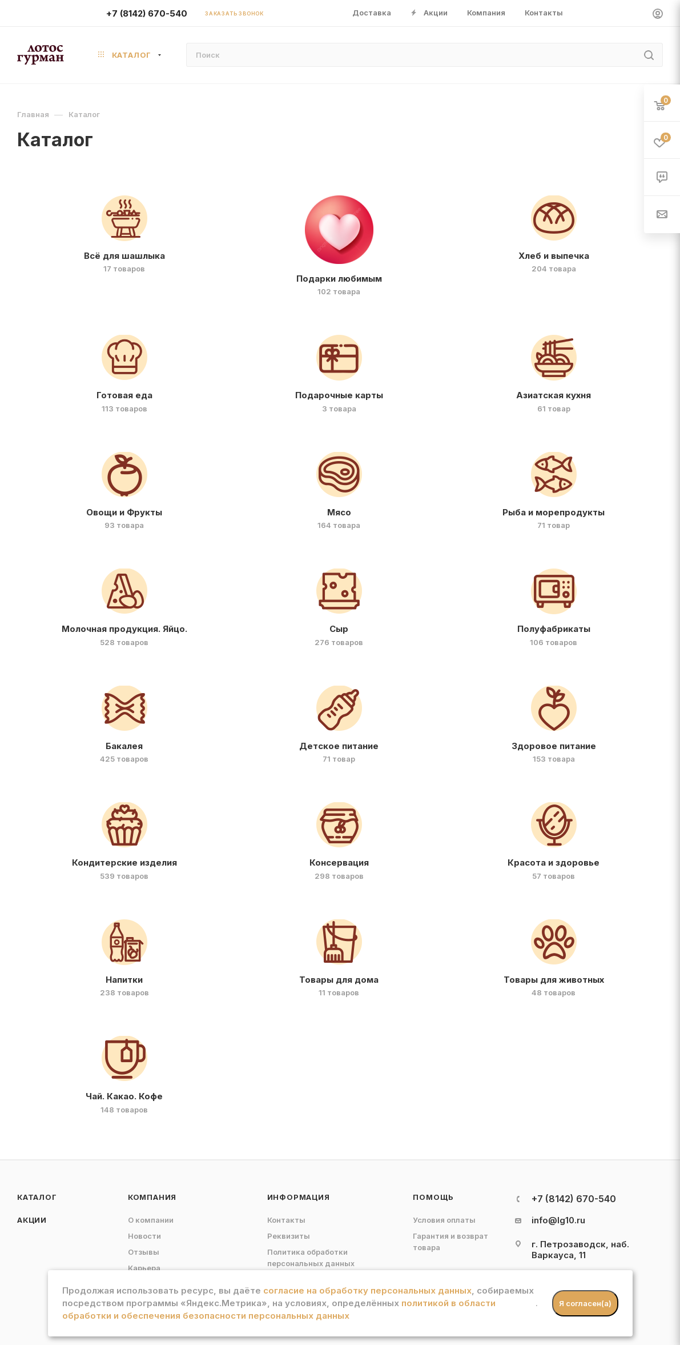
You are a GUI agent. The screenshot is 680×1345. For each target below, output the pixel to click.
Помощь (433, 1197)
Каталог (37, 1197)
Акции (32, 1219)
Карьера (144, 1267)
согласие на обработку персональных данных (367, 1290)
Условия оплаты (444, 1219)
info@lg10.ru (558, 1220)
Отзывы (143, 1251)
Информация (298, 1197)
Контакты (286, 1219)
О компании (151, 1219)
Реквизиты (288, 1235)
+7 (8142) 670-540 (146, 13)
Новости (144, 1235)
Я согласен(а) (585, 1303)
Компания (152, 1197)
